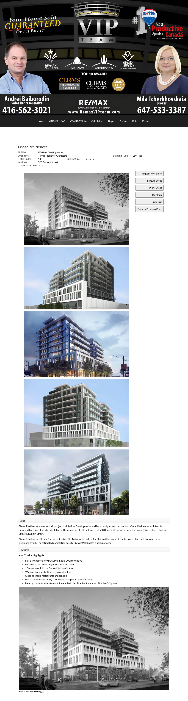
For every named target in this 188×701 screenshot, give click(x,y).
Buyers (112, 121)
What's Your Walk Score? (31, 692)
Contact (146, 121)
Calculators (97, 121)
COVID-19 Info (78, 121)
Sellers (123, 121)
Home (41, 121)
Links (134, 121)
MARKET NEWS (57, 121)
